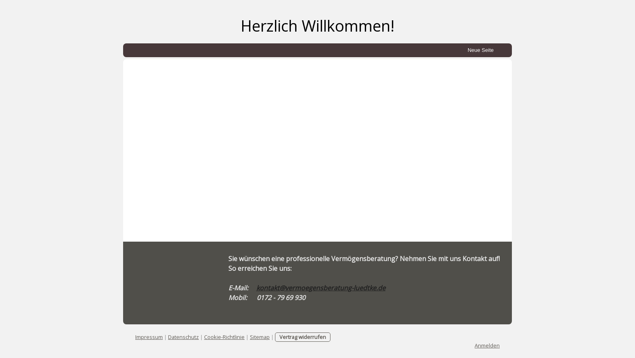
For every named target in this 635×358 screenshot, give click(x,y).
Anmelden (487, 345)
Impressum (149, 337)
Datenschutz (183, 337)
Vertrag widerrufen (302, 337)
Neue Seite (481, 50)
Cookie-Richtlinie (224, 337)
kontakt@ (270, 287)
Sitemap (260, 337)
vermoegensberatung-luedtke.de (335, 287)
